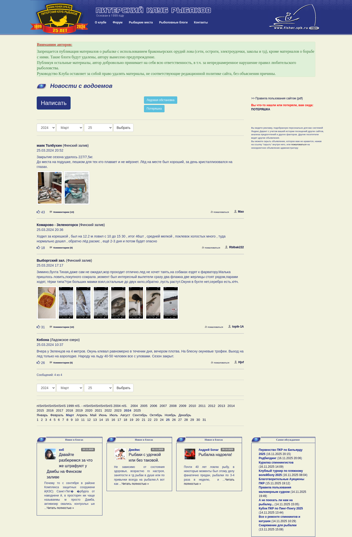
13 (95, 420)
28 (186, 420)
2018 (69, 410)
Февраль (57, 415)
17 (119, 420)
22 (150, 420)
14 (101, 420)
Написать (53, 103)
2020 (88, 410)
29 (192, 420)
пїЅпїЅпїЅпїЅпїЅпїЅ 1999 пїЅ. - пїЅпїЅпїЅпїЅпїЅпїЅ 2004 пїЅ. (82, 406)
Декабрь (184, 415)
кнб (61, 450)
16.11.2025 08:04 (295, 475)
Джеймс (134, 450)
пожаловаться (219, 212)
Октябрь (156, 415)
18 (125, 420)
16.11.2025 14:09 (271, 466)
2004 (134, 406)
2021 (98, 410)
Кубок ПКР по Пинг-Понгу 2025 (281, 508)
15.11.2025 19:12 (277, 483)
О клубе (100, 22)
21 (143, 420)
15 (107, 420)
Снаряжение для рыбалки (278, 525)
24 (162, 420)
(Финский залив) (63, 145)
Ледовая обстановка (161, 100)
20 (137, 420)
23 (156, 420)
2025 (137, 410)
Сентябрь (139, 415)
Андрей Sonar (208, 450)
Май (93, 415)
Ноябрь (170, 415)
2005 (144, 406)
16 (113, 420)
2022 (108, 410)
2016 (50, 410)
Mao (239, 211)
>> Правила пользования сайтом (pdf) (277, 98)
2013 (221, 406)
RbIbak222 (234, 247)
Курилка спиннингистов (276, 462)
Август (125, 415)
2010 (192, 406)
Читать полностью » (60, 508)
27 (180, 420)
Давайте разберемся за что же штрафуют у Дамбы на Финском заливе (70, 466)
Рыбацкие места (141, 22)
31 (204, 420)
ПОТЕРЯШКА (260, 109)
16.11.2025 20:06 (289, 458)
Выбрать (123, 128)
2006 (153, 406)
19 (131, 420)
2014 (231, 406)
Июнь (103, 415)
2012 (211, 406)
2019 (79, 410)
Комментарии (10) (62, 327)
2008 (173, 406)
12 (89, 420)
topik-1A (236, 326)
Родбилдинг (267, 458)
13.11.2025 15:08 (271, 529)
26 (174, 420)
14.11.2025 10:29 (283, 521)
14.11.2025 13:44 (271, 512)
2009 (182, 406)
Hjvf (239, 362)
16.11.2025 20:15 (278, 454)
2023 (117, 410)
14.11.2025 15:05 (286, 504)
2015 (40, 410)
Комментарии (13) (62, 212)
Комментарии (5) (61, 362)
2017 (59, 410)
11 (83, 420)
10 (77, 420)
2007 (163, 406)
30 (198, 420)
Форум (117, 22)
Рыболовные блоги (173, 22)
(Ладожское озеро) (58, 340)
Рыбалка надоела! (215, 455)
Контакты (201, 22)
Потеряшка (154, 108)
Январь (42, 415)
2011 (202, 406)
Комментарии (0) (61, 247)
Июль (114, 415)
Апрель (82, 415)
